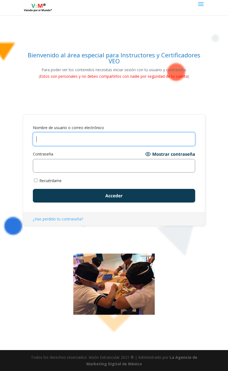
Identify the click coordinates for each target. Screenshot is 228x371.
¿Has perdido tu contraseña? (58, 219)
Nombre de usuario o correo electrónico (68, 127)
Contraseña (43, 154)
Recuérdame (48, 180)
